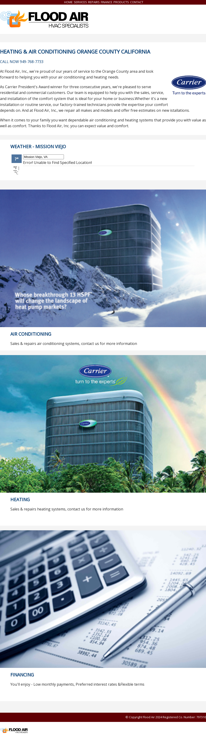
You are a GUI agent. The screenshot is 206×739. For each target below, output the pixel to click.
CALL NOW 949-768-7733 (21, 61)
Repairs (94, 2)
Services (80, 2)
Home (68, 2)
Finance (106, 2)
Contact (136, 2)
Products (121, 2)
